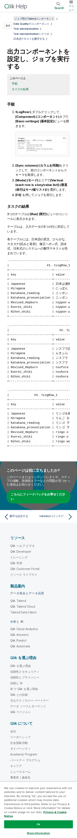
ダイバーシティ (20, 748)
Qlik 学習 (16, 563)
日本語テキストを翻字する (29, 38)
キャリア (16, 766)
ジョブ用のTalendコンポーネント (34, 18)
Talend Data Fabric (23, 612)
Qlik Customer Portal (24, 569)
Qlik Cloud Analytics (24, 629)
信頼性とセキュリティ (24, 671)
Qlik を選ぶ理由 (20, 666)
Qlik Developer (20, 551)
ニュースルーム (20, 771)
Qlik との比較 (19, 694)
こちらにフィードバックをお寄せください (38, 496)
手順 (14, 83)
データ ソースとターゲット (28, 706)
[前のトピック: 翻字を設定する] (20, 516)
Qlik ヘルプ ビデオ (22, 545)
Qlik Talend (18, 600)
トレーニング (19, 557)
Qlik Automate (20, 646)
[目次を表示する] (8, 18)
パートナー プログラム (25, 760)
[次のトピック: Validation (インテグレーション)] (56, 516)
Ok (38, 824)
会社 (13, 731)
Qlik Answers (19, 634)
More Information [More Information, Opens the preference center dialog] (38, 833)
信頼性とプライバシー (24, 677)
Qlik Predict (18, 640)
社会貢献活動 (19, 743)
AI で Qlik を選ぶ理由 (24, 689)
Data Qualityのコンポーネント (31, 23)
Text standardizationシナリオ (31, 33)
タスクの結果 (20, 89)
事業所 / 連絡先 (20, 777)
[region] (38, 810)
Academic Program (23, 754)
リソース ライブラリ (23, 574)
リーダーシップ (20, 737)
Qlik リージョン (20, 712)
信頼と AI (16, 683)
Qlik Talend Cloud (22, 606)
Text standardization (26, 28)
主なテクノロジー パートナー (29, 700)
